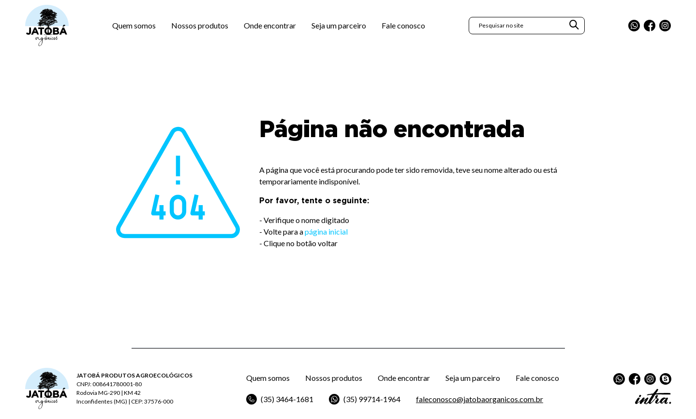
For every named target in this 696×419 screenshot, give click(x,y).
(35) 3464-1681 (279, 399)
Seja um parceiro (338, 26)
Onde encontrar (270, 26)
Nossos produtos (199, 26)
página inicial (326, 231)
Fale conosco (403, 26)
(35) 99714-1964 (364, 399)
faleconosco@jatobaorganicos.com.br (479, 399)
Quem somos (134, 26)
